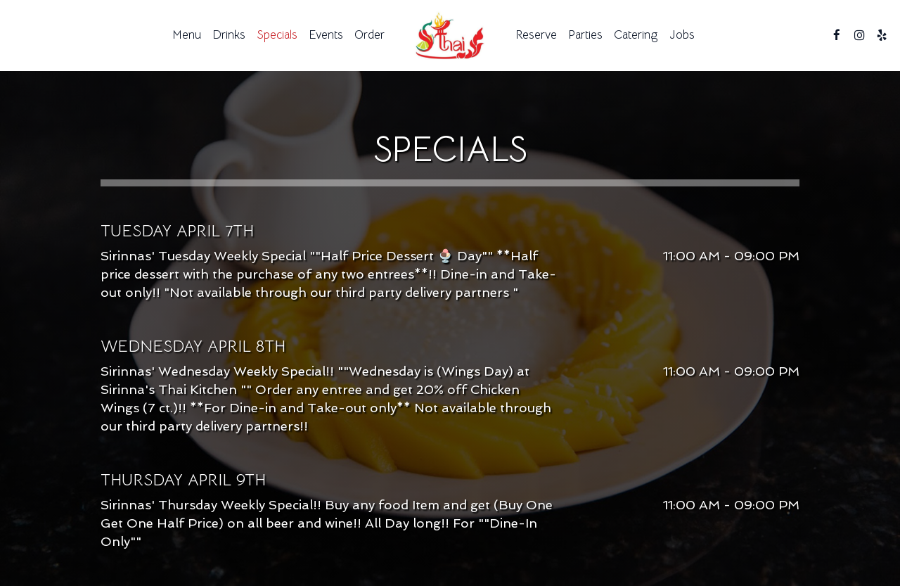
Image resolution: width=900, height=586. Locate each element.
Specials (277, 35)
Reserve (536, 35)
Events (326, 35)
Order (369, 35)
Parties (585, 35)
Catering (636, 35)
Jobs (682, 35)
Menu (186, 35)
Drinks (228, 35)
